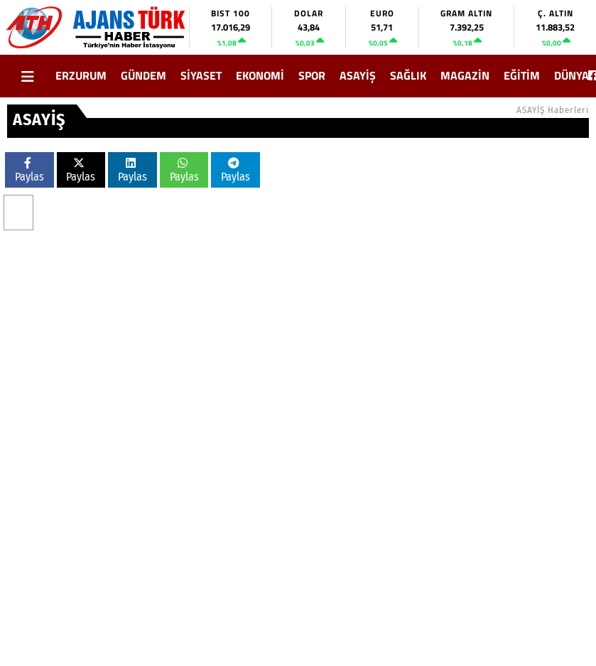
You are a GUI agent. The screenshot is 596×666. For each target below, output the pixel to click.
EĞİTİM (522, 75)
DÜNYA (571, 75)
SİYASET (201, 75)
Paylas (29, 170)
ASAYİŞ (358, 75)
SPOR (311, 75)
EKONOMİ (260, 75)
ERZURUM (81, 75)
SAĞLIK (408, 75)
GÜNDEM (143, 75)
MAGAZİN (464, 75)
